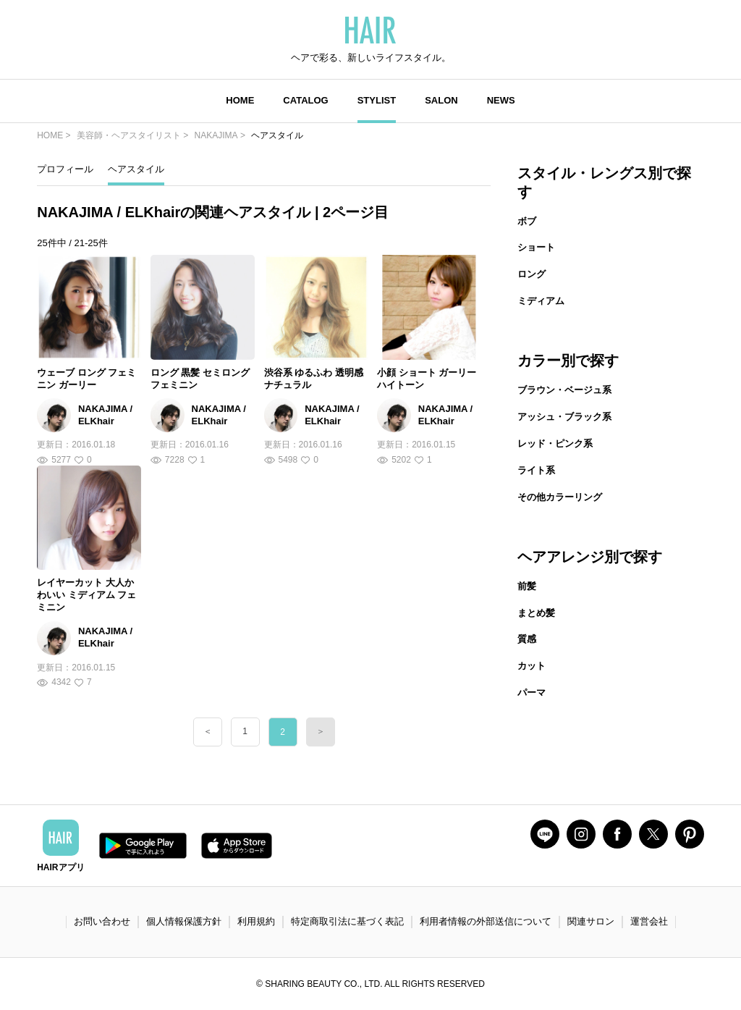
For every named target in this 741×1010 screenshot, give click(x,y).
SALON (441, 100)
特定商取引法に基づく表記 (347, 921)
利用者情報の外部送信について (485, 921)
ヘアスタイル (136, 169)
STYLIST (376, 100)
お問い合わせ (102, 921)
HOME (240, 100)
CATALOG (305, 100)
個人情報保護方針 (183, 921)
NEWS (501, 100)
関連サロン (590, 921)
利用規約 (256, 921)
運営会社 (649, 921)
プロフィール (65, 169)
